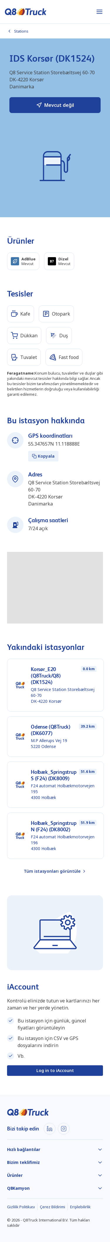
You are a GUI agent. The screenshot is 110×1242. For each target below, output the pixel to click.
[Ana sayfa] (26, 11)
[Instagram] (64, 1129)
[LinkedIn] (49, 1129)
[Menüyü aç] (99, 12)
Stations (17, 31)
